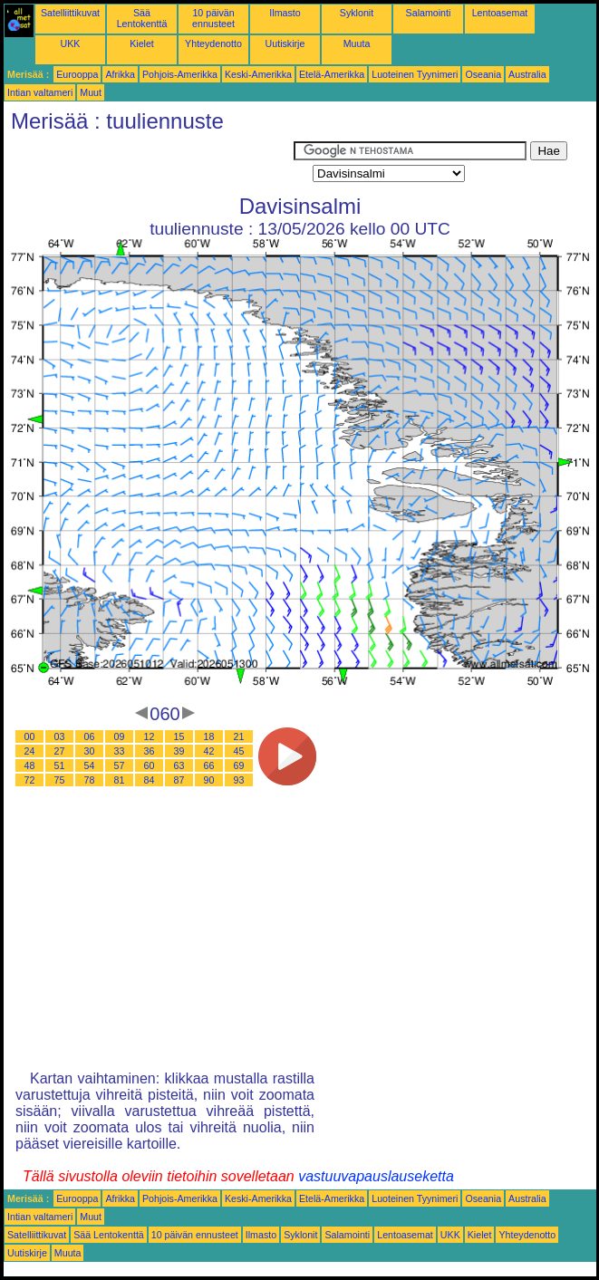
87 (179, 780)
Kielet (142, 43)
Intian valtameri (39, 92)
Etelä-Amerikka (331, 74)
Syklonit (356, 12)
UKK (71, 43)
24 (29, 751)
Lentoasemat (500, 12)
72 (29, 780)
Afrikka (120, 74)
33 (119, 751)
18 (209, 736)
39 (179, 751)
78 (89, 780)
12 (149, 736)
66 (209, 765)
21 (239, 736)
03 (59, 736)
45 (239, 751)
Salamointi (428, 12)
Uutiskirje (285, 43)
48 (29, 765)
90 (209, 780)
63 (179, 765)
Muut (90, 92)
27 (59, 751)
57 (119, 765)
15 (179, 736)
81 (119, 780)
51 (59, 765)
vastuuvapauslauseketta (376, 1176)
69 (239, 765)
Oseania (483, 74)
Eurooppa (77, 74)
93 (239, 780)
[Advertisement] (149, 164)
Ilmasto (284, 12)
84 (149, 780)
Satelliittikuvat (70, 12)
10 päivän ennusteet (213, 18)
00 (29, 736)
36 (149, 751)
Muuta (357, 43)
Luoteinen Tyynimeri (415, 74)
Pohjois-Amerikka (179, 74)
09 (119, 736)
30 (89, 751)
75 (59, 780)
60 (149, 765)
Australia (527, 74)
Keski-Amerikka (258, 74)
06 (89, 736)
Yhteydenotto (213, 43)
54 (89, 765)
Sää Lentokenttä (142, 18)
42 (209, 751)
